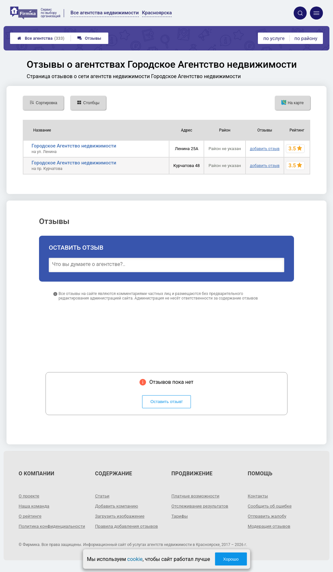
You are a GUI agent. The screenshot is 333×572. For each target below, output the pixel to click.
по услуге (274, 38)
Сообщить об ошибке (270, 506)
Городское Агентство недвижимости (74, 146)
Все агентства (40, 38)
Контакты (258, 495)
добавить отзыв (265, 148)
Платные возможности (196, 495)
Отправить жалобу (268, 516)
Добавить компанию (117, 506)
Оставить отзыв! (167, 401)
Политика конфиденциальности (42, 528)
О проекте (29, 495)
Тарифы (179, 516)
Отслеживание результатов (200, 506)
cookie (134, 559)
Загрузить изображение (120, 516)
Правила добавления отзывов (127, 526)
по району (305, 38)
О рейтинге (30, 516)
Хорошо (231, 559)
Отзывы (89, 38)
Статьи (102, 495)
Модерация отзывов (270, 526)
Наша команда (34, 506)
